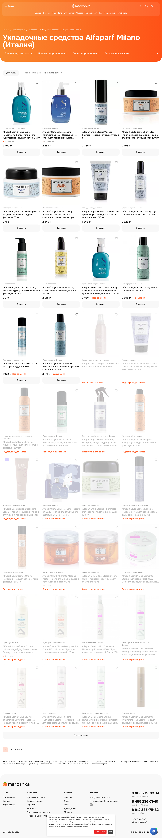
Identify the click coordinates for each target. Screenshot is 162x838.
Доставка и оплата (36, 797)
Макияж (79, 13)
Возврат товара (35, 801)
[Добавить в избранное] (37, 83)
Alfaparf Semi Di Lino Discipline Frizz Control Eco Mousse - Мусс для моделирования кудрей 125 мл (60, 649)
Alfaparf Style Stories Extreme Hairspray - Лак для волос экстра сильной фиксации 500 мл (139, 512)
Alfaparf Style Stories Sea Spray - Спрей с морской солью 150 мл (139, 213)
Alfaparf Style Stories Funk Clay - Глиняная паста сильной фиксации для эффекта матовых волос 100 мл (140, 135)
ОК (110, 832)
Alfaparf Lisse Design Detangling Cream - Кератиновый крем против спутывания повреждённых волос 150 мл (21, 512)
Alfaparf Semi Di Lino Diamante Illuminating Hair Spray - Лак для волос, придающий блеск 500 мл (139, 720)
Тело (60, 13)
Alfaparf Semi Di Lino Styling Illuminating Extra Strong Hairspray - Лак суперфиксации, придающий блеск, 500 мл (100, 720)
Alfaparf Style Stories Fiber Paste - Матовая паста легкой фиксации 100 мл (100, 512)
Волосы (46, 13)
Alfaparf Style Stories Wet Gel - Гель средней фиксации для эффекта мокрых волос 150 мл (101, 214)
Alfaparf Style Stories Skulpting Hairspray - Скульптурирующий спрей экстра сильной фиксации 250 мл (99, 442)
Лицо (54, 13)
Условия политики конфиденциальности (73, 826)
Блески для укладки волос (19, 53)
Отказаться (100, 832)
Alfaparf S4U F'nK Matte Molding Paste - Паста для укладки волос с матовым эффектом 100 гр (60, 579)
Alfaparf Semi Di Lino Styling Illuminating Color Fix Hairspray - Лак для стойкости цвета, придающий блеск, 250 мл (61, 720)
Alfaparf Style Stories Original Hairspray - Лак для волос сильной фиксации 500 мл (21, 579)
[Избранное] (146, 6)
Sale (100, 13)
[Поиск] (141, 6)
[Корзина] (151, 6)
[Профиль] (156, 6)
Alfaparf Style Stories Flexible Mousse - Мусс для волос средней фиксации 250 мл (60, 366)
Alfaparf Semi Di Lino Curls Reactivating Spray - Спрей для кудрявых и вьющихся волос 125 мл (21, 135)
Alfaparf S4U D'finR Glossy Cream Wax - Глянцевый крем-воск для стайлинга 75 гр (99, 579)
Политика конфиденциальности (143, 832)
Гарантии (31, 804)
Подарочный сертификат (39, 816)
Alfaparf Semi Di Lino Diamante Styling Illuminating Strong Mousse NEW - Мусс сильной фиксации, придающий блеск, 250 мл (139, 651)
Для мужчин (69, 13)
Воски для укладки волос (86, 53)
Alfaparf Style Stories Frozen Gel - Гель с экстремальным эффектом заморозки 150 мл (139, 366)
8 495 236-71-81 (145, 801)
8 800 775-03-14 (145, 793)
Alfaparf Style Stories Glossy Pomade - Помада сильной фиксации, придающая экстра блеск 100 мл (58, 214)
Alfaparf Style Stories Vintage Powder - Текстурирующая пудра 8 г (100, 135)
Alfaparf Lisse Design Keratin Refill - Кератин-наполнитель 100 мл (100, 365)
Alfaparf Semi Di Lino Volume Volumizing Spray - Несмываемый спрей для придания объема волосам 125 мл (59, 135)
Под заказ (97, 298)
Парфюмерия (91, 13)
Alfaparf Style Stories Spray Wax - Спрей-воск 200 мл (139, 289)
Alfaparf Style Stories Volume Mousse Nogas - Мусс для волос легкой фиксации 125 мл (59, 442)
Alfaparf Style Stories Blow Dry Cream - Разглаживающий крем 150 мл (59, 290)
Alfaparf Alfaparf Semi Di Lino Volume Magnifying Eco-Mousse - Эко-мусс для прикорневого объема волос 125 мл (20, 649)
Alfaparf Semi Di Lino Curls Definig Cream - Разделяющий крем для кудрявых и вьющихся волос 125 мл (101, 290)
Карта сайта (9, 804)
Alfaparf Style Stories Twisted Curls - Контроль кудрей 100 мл (21, 365)
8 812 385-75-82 (145, 810)
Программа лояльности (38, 812)
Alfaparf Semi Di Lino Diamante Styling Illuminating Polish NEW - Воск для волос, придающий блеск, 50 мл (140, 579)
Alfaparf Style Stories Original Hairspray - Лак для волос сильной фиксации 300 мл (140, 442)
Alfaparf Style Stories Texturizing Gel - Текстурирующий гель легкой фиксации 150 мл (21, 290)
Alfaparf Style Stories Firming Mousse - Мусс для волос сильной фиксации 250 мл (21, 445)
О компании (9, 797)
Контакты (31, 808)
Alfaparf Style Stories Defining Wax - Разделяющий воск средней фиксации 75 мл (21, 214)
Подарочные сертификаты (115, 13)
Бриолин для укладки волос (52, 53)
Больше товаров (81, 735)
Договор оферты (11, 832)
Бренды (38, 13)
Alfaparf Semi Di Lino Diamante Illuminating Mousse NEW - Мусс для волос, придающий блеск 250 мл (100, 649)
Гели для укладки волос (117, 53)
